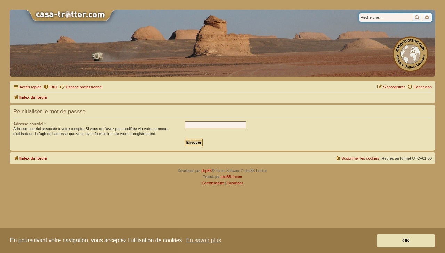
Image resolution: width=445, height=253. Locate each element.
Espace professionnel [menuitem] (81, 86)
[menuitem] (50, 87)
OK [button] (406, 240)
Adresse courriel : (29, 124)
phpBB (206, 171)
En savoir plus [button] (203, 240)
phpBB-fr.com (231, 177)
